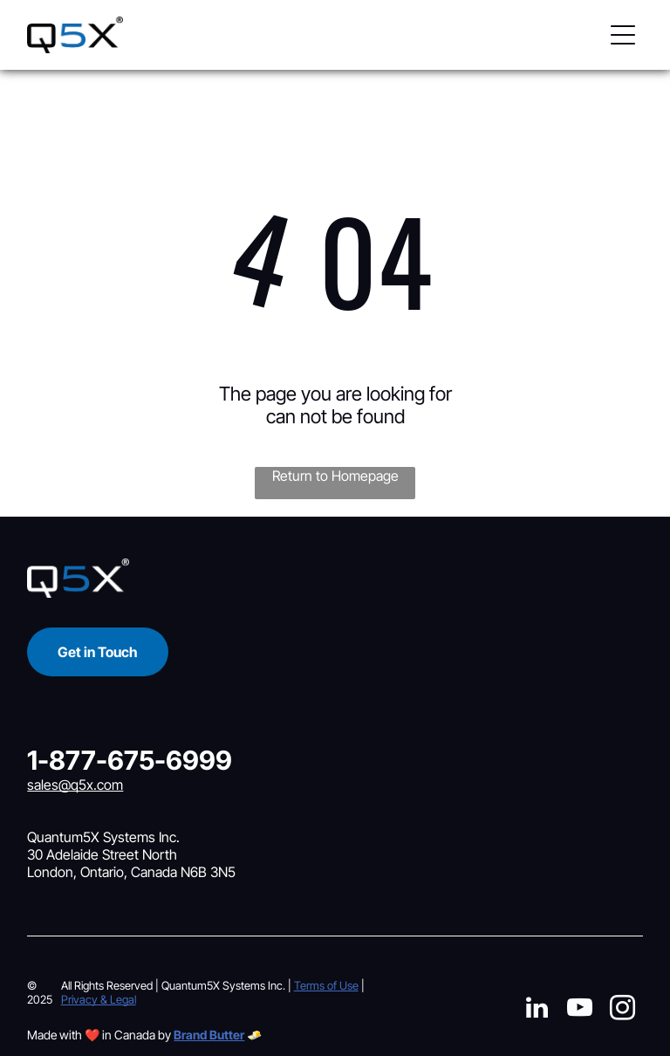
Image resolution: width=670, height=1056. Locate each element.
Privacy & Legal (98, 999)
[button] (623, 35)
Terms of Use (326, 985)
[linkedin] (536, 1010)
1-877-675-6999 (129, 760)
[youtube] (579, 1010)
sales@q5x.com (75, 784)
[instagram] (622, 1010)
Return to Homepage (335, 475)
